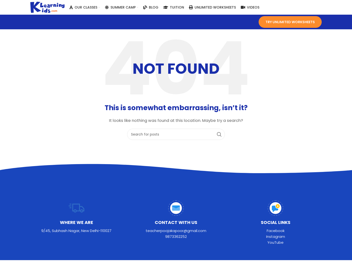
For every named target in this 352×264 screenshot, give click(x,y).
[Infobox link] (76, 217)
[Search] (176, 134)
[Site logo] (47, 7)
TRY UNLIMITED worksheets (290, 22)
